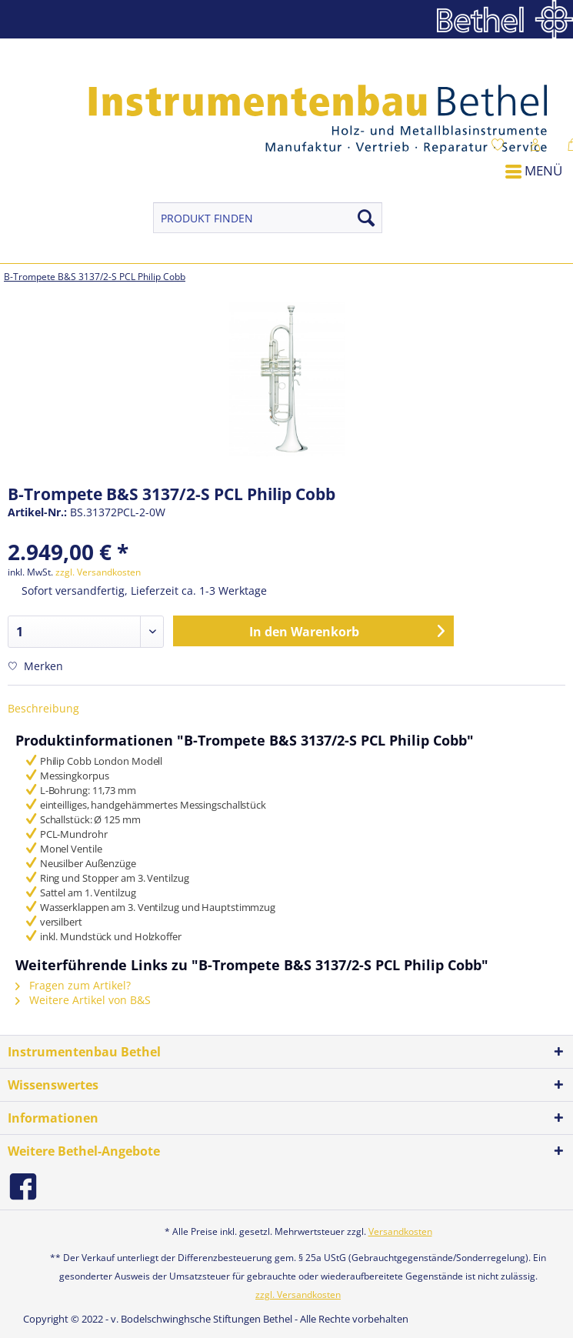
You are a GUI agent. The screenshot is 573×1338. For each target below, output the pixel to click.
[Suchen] (366, 217)
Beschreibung (43, 708)
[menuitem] (517, 157)
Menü (533, 170)
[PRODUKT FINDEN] (267, 217)
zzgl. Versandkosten (98, 572)
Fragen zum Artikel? (73, 985)
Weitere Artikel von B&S (83, 1000)
